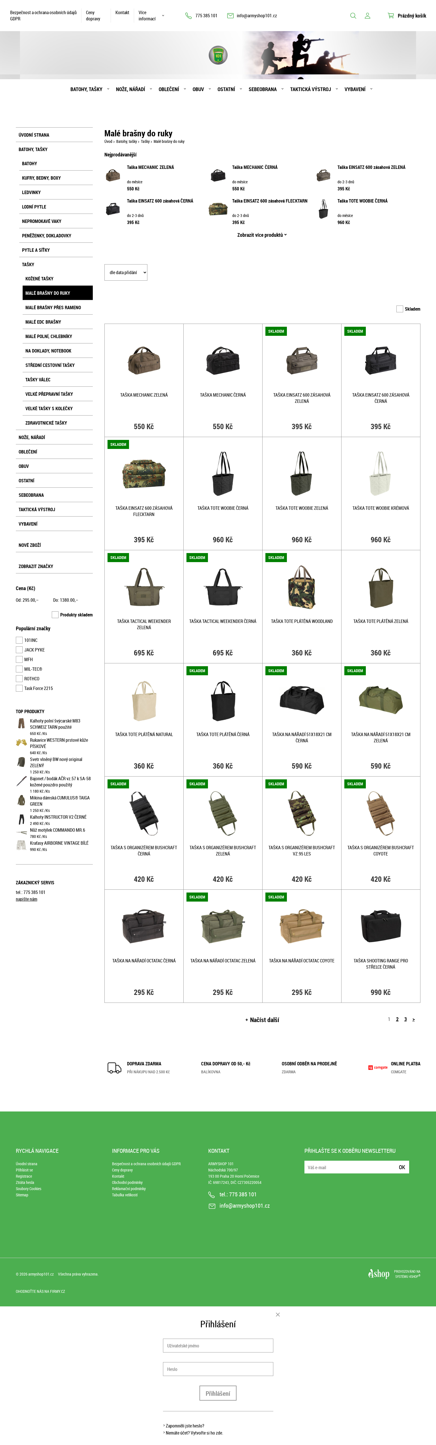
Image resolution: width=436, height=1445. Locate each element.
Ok (402, 1167)
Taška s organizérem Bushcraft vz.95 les (302, 850)
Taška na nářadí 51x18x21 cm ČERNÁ (302, 737)
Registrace (24, 1176)
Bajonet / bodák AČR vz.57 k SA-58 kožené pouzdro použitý (60, 781)
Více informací (147, 15)
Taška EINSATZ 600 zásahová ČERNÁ (160, 201)
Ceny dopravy (93, 15)
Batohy (29, 163)
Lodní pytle (34, 207)
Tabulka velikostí (125, 1194)
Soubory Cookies (28, 1188)
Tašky (28, 264)
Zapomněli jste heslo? (185, 1426)
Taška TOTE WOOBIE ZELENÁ (302, 508)
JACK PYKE (34, 650)
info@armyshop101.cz (257, 15)
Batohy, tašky (86, 89)
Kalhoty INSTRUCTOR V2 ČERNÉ (58, 817)
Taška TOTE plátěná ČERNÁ (223, 734)
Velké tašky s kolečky (49, 408)
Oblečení (169, 89)
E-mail (309, 1163)
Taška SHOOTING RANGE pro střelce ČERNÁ (381, 964)
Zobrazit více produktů (260, 234)
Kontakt (122, 12)
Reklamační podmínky (129, 1188)
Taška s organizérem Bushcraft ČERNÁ (144, 850)
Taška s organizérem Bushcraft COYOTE (380, 850)
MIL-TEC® (33, 669)
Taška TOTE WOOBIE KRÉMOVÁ (381, 508)
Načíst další (264, 1020)
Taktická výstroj (310, 89)
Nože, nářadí (130, 89)
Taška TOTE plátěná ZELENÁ (380, 621)
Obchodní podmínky (127, 1182)
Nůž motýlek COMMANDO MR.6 (57, 830)
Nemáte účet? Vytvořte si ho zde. (194, 1433)
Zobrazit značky (36, 566)
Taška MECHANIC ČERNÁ (255, 167)
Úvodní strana (34, 135)
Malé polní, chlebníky (48, 336)
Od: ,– (27, 600)
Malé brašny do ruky (47, 293)
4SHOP (414, 1276)
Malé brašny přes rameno (53, 307)
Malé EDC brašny (43, 322)
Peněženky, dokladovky (46, 236)
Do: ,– (65, 600)
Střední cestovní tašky (50, 365)
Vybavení (355, 89)
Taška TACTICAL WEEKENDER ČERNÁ (222, 621)
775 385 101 (207, 15)
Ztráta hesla (25, 1182)
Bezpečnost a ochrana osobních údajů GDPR (43, 15)
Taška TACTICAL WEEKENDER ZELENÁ (144, 624)
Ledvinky (31, 192)
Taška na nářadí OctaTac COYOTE (301, 961)
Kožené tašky (39, 279)
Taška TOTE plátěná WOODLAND (302, 621)
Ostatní (226, 89)
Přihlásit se (24, 1170)
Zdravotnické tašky (46, 423)
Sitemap (22, 1194)
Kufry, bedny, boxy (41, 178)
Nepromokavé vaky (41, 221)
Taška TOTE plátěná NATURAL (144, 734)
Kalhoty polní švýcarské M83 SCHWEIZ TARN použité (55, 724)
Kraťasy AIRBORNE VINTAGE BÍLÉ (59, 843)
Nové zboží (30, 545)
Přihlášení (218, 1393)
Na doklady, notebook (48, 351)
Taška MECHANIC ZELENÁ (150, 167)
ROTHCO (31, 679)
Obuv (198, 89)
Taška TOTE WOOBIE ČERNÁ (363, 201)
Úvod (108, 141)
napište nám (26, 899)
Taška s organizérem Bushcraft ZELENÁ (223, 850)
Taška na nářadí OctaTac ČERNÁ (144, 961)
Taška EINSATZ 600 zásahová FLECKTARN (270, 201)
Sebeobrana (263, 89)
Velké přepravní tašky (49, 394)
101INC (30, 640)
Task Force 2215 (38, 688)
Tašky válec (38, 380)
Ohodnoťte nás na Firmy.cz (40, 1291)
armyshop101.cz (41, 1274)
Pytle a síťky (36, 250)
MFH (28, 659)
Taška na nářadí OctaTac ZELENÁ (222, 961)
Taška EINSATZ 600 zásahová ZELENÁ (371, 167)
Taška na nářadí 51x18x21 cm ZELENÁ (381, 737)
